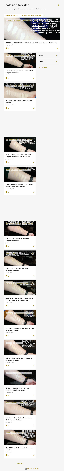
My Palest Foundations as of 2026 (31, 15)
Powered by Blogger (32, 468)
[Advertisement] (19, 124)
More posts (20, 463)
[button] (58, 48)
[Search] (59, 5)
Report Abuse (43, 67)
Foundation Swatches (12, 15)
